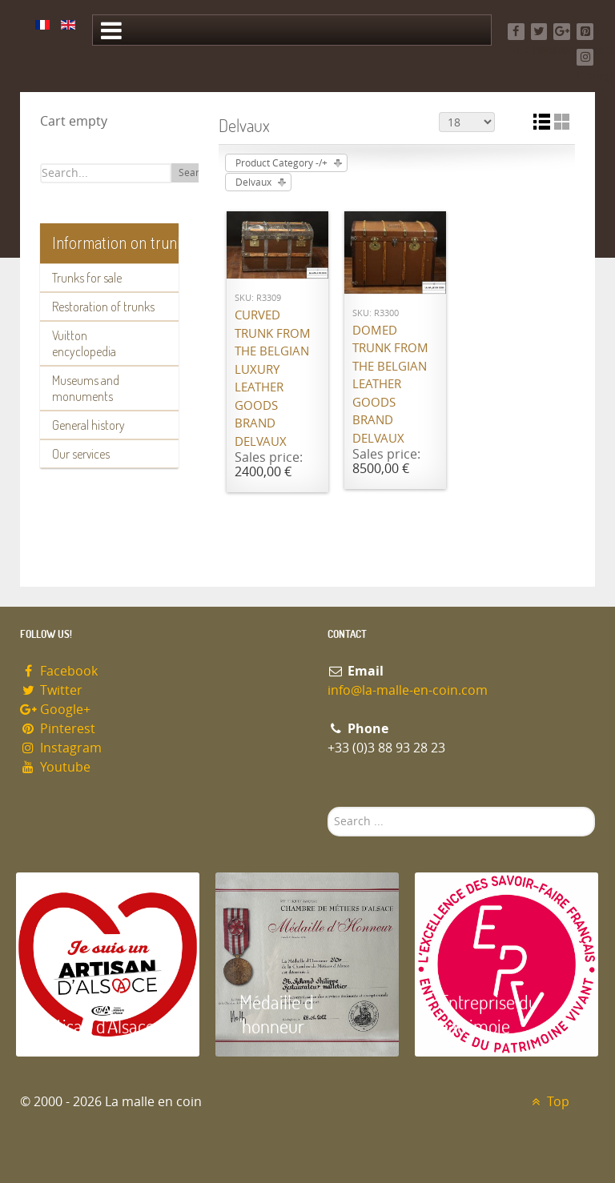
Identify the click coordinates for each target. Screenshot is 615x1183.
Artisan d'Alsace (97, 1025)
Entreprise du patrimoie (488, 1013)
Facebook (59, 671)
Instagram (61, 748)
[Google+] (561, 31)
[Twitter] (539, 31)
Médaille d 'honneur (276, 1013)
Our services (81, 454)
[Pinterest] (585, 31)
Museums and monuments (85, 388)
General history (88, 425)
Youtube (55, 767)
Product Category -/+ (281, 163)
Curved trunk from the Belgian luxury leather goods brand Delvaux (273, 378)
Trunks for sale (87, 278)
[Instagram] (585, 57)
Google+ (55, 709)
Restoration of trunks (103, 307)
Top (548, 1101)
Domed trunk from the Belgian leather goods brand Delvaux (390, 384)
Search (194, 172)
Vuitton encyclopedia (84, 343)
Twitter (51, 690)
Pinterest (57, 728)
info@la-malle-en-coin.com (408, 690)
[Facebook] (516, 31)
